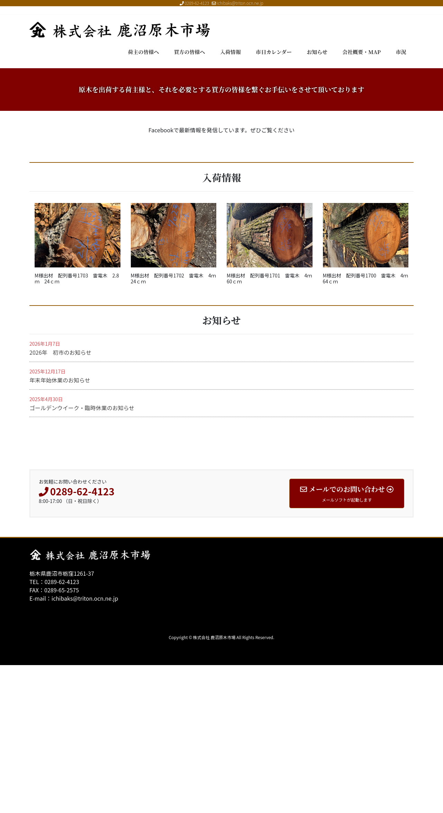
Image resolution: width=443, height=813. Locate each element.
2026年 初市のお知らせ (60, 500)
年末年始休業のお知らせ (59, 528)
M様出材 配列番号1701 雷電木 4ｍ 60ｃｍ (272, 426)
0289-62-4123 (197, 3)
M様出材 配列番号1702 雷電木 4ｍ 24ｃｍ (176, 426)
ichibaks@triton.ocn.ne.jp (237, 3)
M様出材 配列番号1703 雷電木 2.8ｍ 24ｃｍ (77, 426)
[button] (33, 142)
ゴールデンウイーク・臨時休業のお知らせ (81, 555)
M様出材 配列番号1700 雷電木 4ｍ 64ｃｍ (368, 426)
